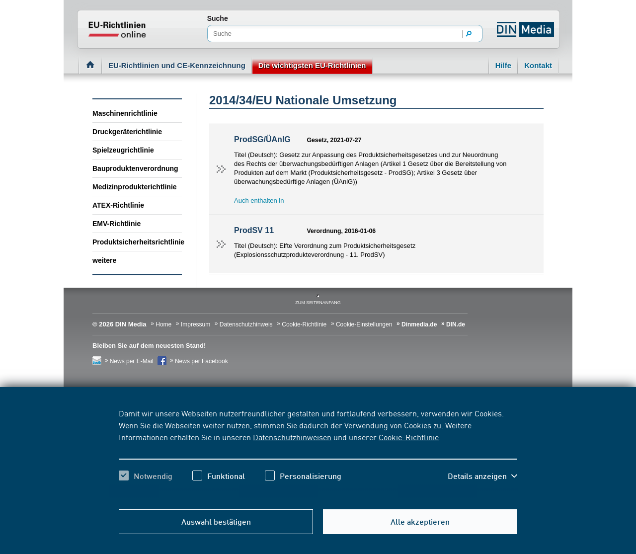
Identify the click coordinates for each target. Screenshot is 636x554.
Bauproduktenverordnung (135, 168)
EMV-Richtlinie (116, 224)
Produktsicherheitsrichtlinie (137, 242)
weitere (104, 260)
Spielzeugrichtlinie (123, 150)
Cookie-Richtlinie (409, 436)
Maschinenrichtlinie (125, 113)
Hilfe (503, 65)
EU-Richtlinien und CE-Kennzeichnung (176, 65)
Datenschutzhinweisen (292, 436)
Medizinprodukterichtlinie (134, 187)
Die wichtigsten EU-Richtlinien (312, 65)
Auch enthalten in (259, 200)
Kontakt (538, 65)
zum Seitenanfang (318, 302)
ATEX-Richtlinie (118, 205)
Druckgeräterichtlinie (127, 132)
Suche (217, 18)
